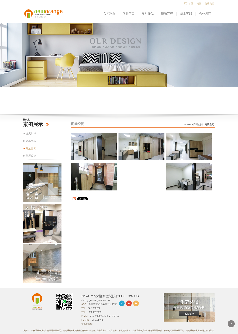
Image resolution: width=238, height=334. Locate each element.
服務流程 (167, 13)
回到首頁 (188, 3)
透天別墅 (31, 133)
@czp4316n (98, 320)
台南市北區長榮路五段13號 (103, 304)
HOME (187, 124)
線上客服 (186, 13)
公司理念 (109, 13)
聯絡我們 (209, 3)
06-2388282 (94, 308)
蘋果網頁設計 (87, 324)
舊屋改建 (31, 155)
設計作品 (148, 13)
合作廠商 (205, 13)
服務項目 (129, 13)
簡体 (199, 3)
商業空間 (31, 148)
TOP (231, 323)
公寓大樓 (31, 141)
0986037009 (94, 312)
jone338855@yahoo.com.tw (104, 316)
